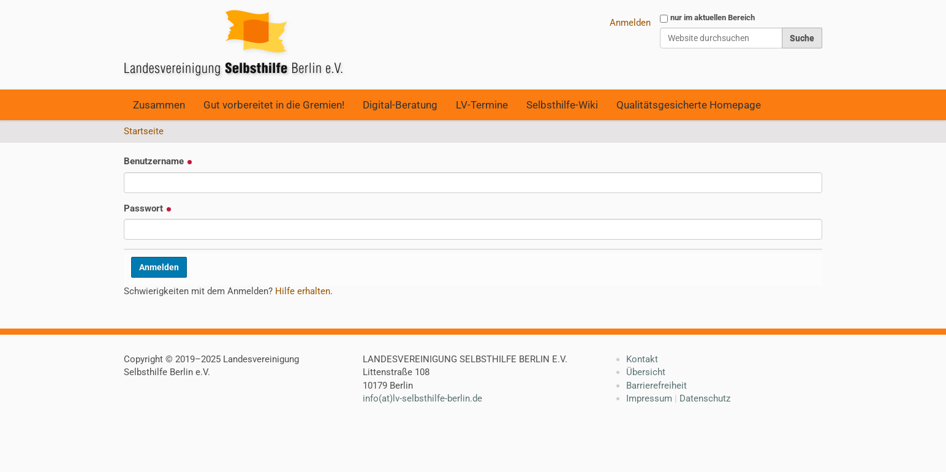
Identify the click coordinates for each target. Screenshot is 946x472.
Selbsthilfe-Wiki (562, 105)
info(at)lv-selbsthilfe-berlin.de (422, 398)
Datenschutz (704, 398)
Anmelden (630, 22)
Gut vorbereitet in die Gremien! (273, 105)
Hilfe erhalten (302, 291)
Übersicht (645, 372)
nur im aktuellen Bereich (712, 17)
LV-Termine (482, 105)
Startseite (144, 131)
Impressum (649, 398)
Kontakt (642, 359)
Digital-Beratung (400, 105)
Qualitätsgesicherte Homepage (688, 105)
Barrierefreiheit (656, 385)
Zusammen (159, 105)
